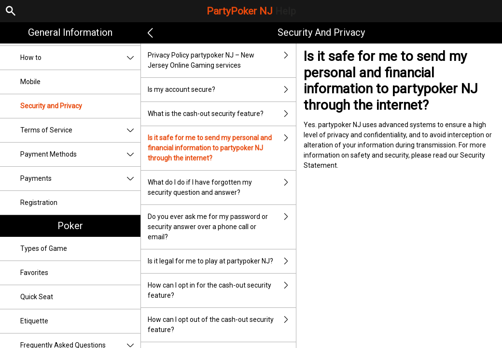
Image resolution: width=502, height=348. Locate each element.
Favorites (34, 272)
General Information (70, 32)
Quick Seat (36, 297)
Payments (80, 178)
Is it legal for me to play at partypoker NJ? (222, 261)
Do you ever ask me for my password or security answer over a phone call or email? (222, 227)
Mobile (30, 82)
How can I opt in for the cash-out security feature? (222, 290)
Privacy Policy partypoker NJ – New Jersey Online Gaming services (222, 60)
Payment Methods (80, 154)
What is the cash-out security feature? (222, 114)
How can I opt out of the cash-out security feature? (222, 325)
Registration (38, 202)
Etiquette (34, 321)
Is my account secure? (222, 90)
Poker (70, 226)
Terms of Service (80, 130)
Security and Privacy (51, 106)
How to (80, 58)
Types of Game (43, 248)
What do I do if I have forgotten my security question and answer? (222, 187)
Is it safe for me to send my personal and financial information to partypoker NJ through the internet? (222, 148)
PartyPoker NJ (251, 11)
